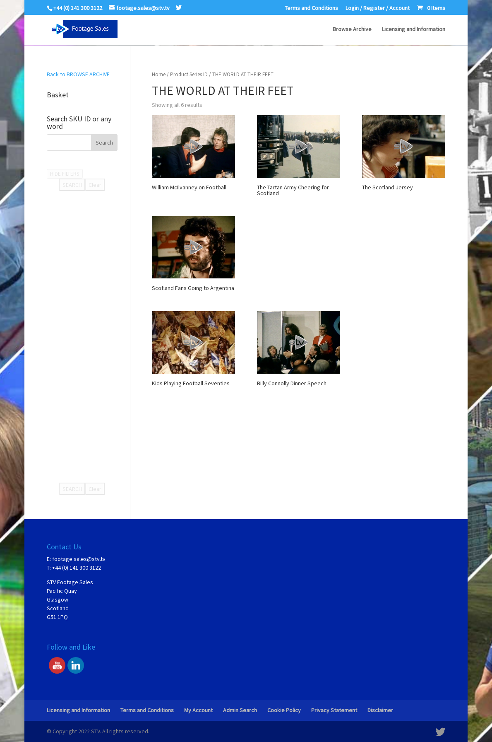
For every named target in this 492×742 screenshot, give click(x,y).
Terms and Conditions (311, 8)
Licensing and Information (413, 29)
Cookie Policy (284, 710)
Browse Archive (352, 29)
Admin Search (240, 710)
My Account (198, 710)
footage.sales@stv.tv (79, 559)
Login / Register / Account (378, 8)
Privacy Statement (334, 710)
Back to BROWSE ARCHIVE (78, 74)
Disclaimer (380, 710)
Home (159, 74)
